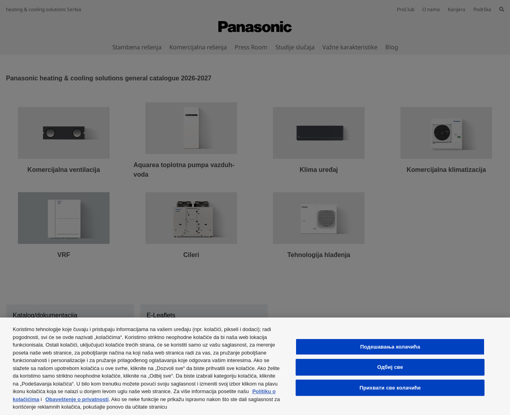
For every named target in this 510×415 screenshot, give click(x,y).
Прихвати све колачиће (390, 388)
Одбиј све (390, 367)
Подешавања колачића (390, 347)
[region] (255, 366)
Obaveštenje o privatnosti (77, 399)
